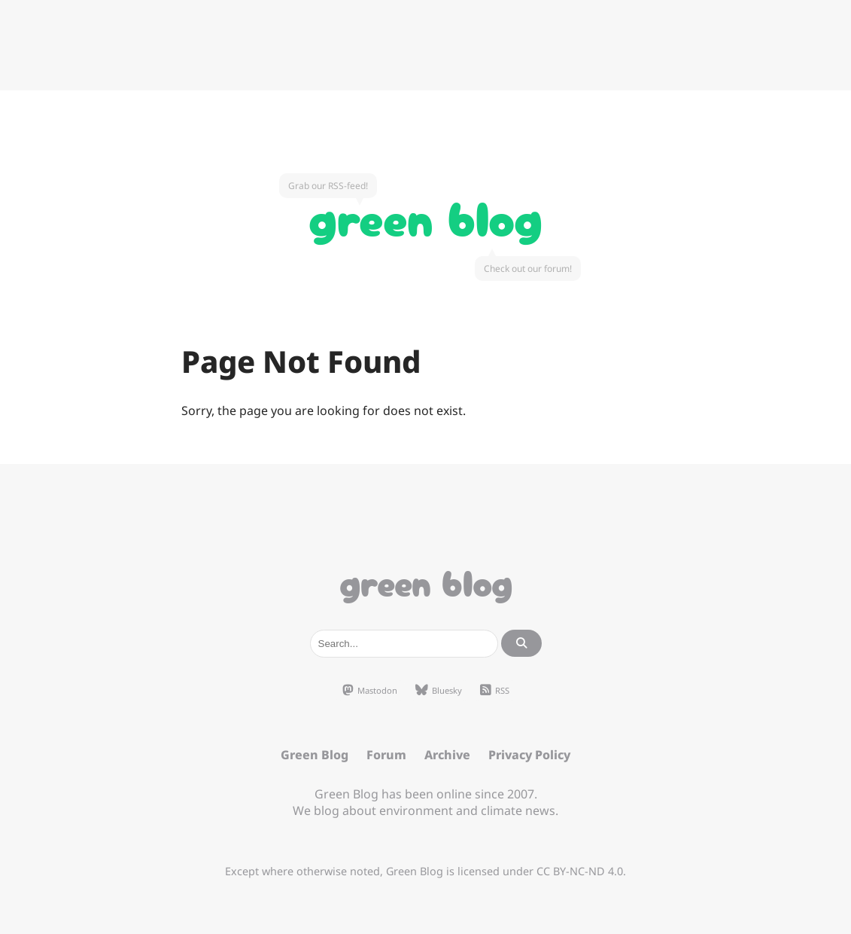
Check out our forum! (528, 268)
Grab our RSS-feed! (328, 185)
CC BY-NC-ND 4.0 (579, 871)
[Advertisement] (426, 45)
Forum (386, 754)
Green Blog (425, 215)
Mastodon (369, 690)
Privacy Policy (529, 754)
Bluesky (438, 690)
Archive (447, 754)
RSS (494, 690)
